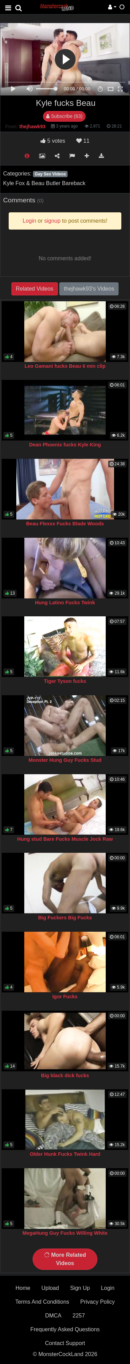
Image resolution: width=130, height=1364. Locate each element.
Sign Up (80, 1288)
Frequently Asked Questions (64, 1329)
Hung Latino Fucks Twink (65, 602)
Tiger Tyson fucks (65, 681)
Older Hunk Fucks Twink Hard (65, 1154)
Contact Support (65, 1343)
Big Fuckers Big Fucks (65, 917)
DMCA (53, 1315)
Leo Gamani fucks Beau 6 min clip (65, 366)
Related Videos (34, 289)
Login (107, 1288)
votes (53, 141)
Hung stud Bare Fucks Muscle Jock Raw (65, 839)
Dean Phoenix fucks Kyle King (65, 444)
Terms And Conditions (42, 1302)
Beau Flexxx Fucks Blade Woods (65, 523)
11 (82, 141)
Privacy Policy (97, 1302)
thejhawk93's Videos (89, 289)
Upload (50, 1288)
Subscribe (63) (64, 116)
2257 (78, 1315)
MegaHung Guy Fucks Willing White (65, 1233)
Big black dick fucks (65, 1075)
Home (23, 1288)
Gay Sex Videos (50, 174)
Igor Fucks (65, 996)
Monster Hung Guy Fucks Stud (64, 760)
